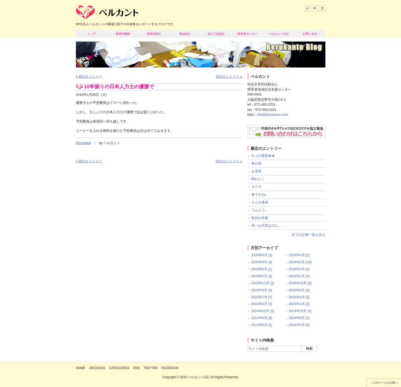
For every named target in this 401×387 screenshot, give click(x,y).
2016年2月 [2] (261, 276)
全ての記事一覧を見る (308, 235)
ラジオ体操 (259, 202)
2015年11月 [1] (262, 283)
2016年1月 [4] (299, 276)
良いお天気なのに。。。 (269, 225)
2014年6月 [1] (299, 318)
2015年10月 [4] (300, 283)
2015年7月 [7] (261, 297)
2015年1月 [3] (299, 304)
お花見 (256, 171)
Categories (119, 368)
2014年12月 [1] (262, 311)
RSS (136, 368)
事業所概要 (123, 33)
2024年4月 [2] (299, 255)
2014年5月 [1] (261, 325)
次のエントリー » (229, 76)
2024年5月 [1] (261, 255)
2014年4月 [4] (299, 325)
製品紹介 (185, 33)
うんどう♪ (259, 210)
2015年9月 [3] (261, 290)
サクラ (256, 187)
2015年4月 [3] (299, 297)
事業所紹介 (154, 33)
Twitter (151, 368)
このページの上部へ (385, 382)
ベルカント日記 (279, 33)
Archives (97, 368)
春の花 (256, 163)
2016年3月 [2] (299, 269)
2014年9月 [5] (261, 318)
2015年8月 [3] (299, 290)
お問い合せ (310, 33)
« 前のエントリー (89, 76)
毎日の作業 (259, 218)
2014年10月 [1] (300, 311)
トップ (91, 33)
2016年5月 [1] (261, 269)
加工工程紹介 (216, 33)
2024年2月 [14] (300, 262)
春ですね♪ (259, 194)
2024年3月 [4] (261, 262)
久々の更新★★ (263, 156)
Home (80, 368)
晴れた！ (258, 179)
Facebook (170, 368)
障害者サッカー (248, 33)
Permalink (83, 143)
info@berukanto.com (272, 115)
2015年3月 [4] (261, 304)
